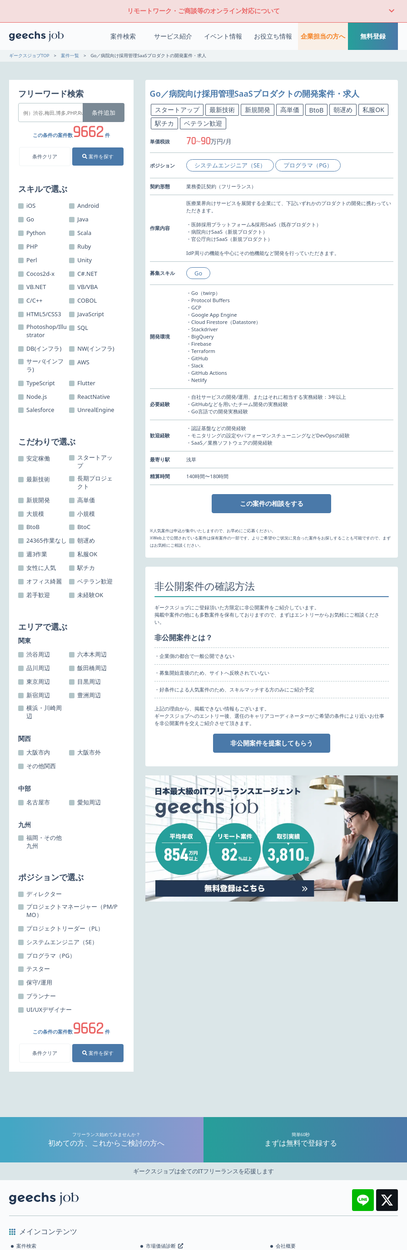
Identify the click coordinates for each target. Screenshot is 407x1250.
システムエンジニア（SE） (230, 165)
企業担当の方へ (323, 36)
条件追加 (103, 112)
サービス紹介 (173, 36)
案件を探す (98, 156)
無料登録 (373, 36)
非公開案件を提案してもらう (271, 743)
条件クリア (44, 156)
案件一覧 (70, 56)
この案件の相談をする (271, 503)
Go (198, 273)
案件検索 (123, 36)
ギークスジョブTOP (29, 56)
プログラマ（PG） (308, 165)
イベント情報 (223, 36)
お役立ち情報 (273, 36)
